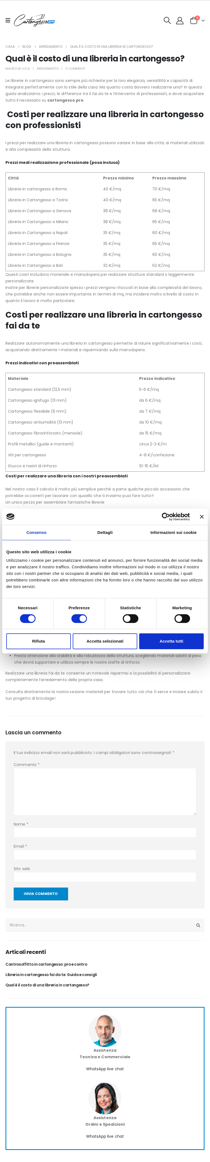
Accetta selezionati (104, 641)
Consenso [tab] (36, 532)
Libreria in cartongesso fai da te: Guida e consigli (52, 975)
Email (20, 846)
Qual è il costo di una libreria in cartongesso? (48, 985)
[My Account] (180, 20)
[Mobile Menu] (9, 20)
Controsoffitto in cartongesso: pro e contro (47, 965)
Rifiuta (38, 641)
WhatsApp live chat (105, 1069)
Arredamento (48, 68)
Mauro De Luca (17, 68)
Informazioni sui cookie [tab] (173, 532)
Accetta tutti (171, 641)
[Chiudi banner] (202, 517)
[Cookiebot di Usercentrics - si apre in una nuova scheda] (166, 517)
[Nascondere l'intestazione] (34, 20)
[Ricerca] (198, 925)
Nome (21, 824)
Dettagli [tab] (105, 532)
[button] (167, 20)
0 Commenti (75, 68)
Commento (27, 764)
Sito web (22, 868)
